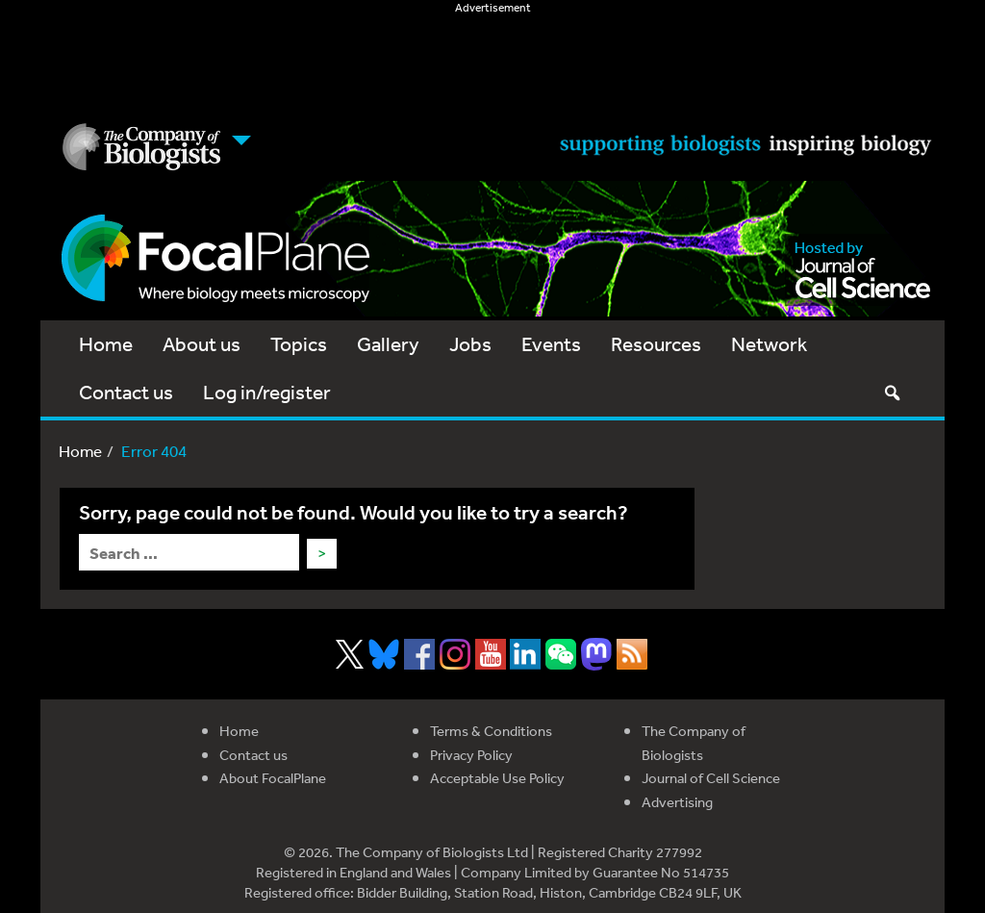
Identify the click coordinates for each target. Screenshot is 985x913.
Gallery (388, 344)
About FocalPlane (272, 778)
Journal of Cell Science (711, 778)
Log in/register (267, 392)
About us (201, 344)
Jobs (470, 344)
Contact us (126, 392)
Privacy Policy (471, 755)
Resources (656, 344)
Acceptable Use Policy (497, 778)
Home (106, 344)
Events (551, 344)
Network (769, 344)
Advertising (677, 802)
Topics (298, 344)
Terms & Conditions (491, 731)
